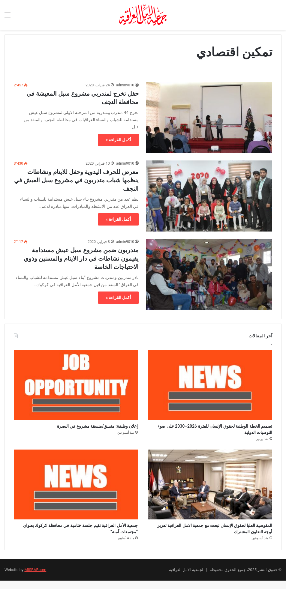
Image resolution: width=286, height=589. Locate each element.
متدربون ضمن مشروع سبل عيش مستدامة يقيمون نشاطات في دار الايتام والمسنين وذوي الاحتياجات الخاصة (81, 259)
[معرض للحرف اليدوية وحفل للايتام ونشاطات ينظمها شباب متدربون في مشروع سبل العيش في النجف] (209, 196)
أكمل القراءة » (118, 139)
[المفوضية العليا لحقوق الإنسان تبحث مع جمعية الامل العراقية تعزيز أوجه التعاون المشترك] (210, 489)
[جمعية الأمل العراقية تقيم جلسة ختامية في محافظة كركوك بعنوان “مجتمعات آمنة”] (76, 489)
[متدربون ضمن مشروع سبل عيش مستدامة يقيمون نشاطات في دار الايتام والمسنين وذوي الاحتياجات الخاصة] (209, 274)
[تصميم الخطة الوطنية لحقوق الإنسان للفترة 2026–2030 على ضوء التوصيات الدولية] (210, 385)
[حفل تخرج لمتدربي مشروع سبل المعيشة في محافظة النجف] (209, 117)
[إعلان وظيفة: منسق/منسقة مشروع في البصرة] (76, 385)
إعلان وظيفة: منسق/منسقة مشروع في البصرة (79, 427)
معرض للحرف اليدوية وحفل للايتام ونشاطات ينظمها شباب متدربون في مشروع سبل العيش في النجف (76, 180)
